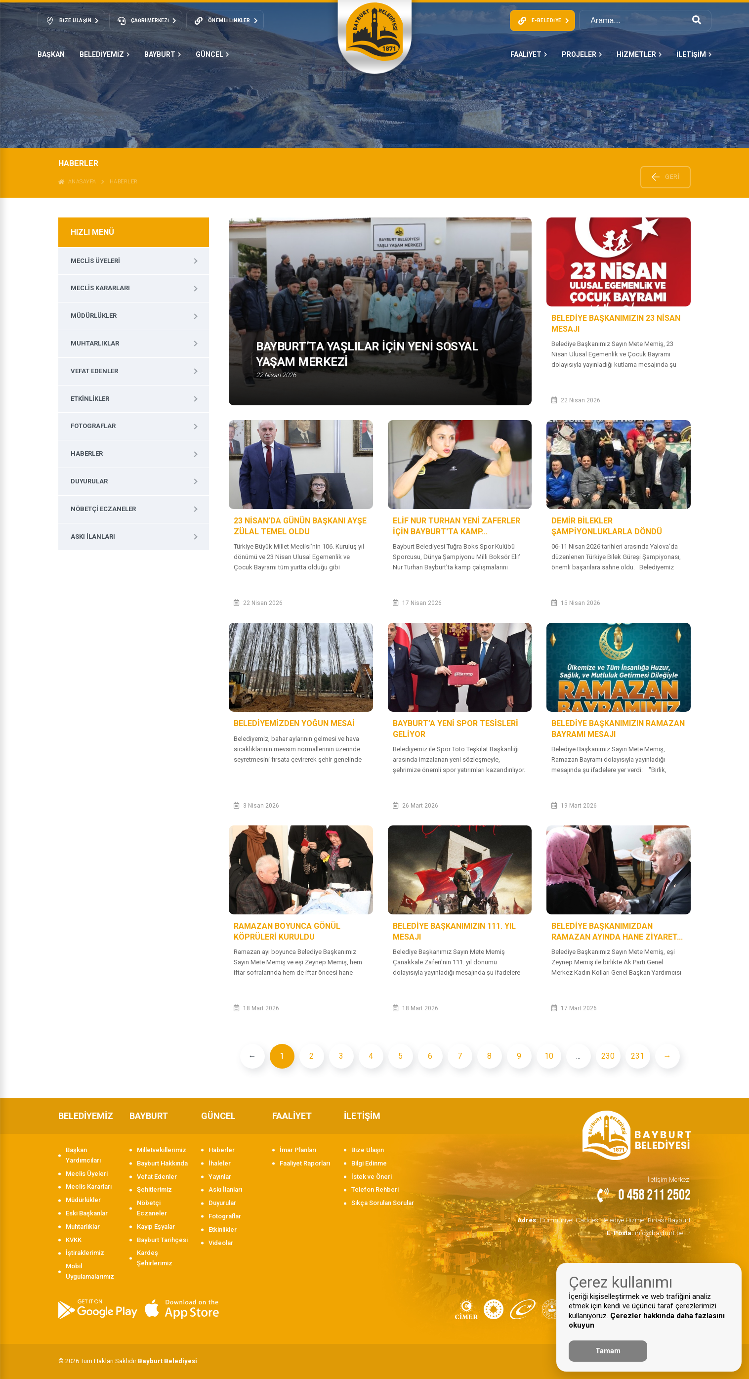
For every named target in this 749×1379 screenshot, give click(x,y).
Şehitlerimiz (154, 1189)
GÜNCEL (212, 54)
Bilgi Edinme (369, 1163)
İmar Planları (298, 1150)
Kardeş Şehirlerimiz (154, 1258)
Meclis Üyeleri (95, 260)
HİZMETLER (639, 54)
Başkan (51, 54)
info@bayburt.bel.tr (649, 1232)
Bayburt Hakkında (162, 1163)
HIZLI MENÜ (92, 232)
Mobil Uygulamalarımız (90, 1271)
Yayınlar (219, 1176)
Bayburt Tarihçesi (162, 1240)
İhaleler (219, 1163)
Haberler (124, 181)
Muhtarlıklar (95, 343)
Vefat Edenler (94, 371)
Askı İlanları (93, 536)
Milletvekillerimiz (161, 1150)
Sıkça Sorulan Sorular (382, 1203)
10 (548, 1056)
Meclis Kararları (100, 288)
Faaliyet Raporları (305, 1163)
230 (608, 1056)
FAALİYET (528, 54)
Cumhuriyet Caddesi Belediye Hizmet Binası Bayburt (606, 1219)
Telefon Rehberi (375, 1189)
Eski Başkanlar (87, 1213)
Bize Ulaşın (367, 1150)
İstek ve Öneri (371, 1176)
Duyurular (89, 481)
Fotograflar (93, 426)
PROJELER (582, 54)
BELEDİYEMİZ (104, 54)
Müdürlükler (94, 315)
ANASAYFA (77, 181)
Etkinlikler (90, 398)
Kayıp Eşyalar (156, 1226)
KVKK (74, 1240)
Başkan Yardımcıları (83, 1155)
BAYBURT (162, 54)
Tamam (608, 1350)
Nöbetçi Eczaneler (103, 509)
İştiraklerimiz (85, 1252)
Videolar (220, 1243)
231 (637, 1056)
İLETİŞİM (693, 54)
